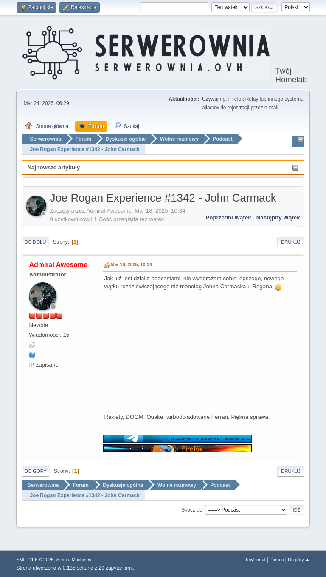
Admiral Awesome (58, 264)
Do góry (35, 471)
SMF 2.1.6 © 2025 (34, 559)
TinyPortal (255, 559)
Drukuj (290, 241)
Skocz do (191, 509)
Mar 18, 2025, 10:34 (131, 264)
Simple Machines (73, 559)
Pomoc (277, 559)
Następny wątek (278, 217)
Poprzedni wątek (228, 217)
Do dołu (35, 241)
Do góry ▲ (298, 559)
